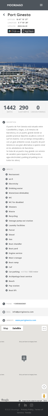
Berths (9, 112)
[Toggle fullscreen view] (44, 328)
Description (11, 122)
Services (9, 169)
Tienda (28, 412)
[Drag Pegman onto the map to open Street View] (44, 396)
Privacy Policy (27, 409)
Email (8, 312)
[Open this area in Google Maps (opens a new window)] (5, 400)
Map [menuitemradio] (5, 328)
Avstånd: (25, 272)
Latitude (11, 19)
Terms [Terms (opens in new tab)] (45, 400)
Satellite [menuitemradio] (16, 328)
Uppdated (12, 26)
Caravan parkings (38, 112)
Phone (9, 304)
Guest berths (23, 112)
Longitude (12, 23)
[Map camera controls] (44, 386)
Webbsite (9, 320)
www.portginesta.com (25, 320)
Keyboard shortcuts (14, 400)
